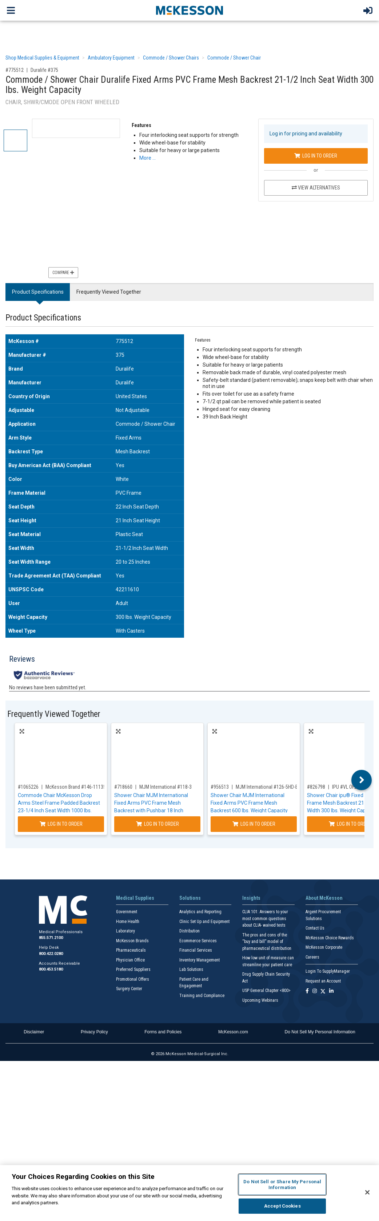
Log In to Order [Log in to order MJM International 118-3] (157, 824)
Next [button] (361, 780)
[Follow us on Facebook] (307, 991)
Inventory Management (199, 960)
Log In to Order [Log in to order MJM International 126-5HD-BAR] (253, 824)
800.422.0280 (51, 953)
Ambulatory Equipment (111, 58)
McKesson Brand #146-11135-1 (77, 787)
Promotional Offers (132, 979)
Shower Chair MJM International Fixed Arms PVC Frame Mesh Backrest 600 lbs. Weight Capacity (249, 802)
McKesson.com (233, 1031)
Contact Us (315, 928)
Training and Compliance (201, 995)
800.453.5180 (51, 969)
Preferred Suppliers (133, 969)
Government (126, 911)
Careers (312, 957)
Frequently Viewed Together (108, 292)
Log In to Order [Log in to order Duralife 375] (315, 156)
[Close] (367, 1192)
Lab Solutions (191, 969)
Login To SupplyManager (328, 971)
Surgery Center (129, 988)
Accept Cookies (282, 1206)
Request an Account (323, 981)
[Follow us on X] (323, 991)
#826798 (316, 787)
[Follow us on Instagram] (314, 991)
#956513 (220, 787)
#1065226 (28, 787)
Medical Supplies (135, 898)
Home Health (127, 921)
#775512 (14, 70)
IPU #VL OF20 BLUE (351, 787)
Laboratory (125, 931)
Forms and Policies (162, 1031)
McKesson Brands (132, 940)
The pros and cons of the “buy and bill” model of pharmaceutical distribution (266, 941)
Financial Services (195, 950)
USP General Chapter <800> (266, 990)
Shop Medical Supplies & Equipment (42, 58)
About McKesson (324, 898)
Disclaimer (34, 1031)
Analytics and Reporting (200, 911)
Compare (63, 272)
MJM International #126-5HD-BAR (270, 787)
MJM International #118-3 (165, 787)
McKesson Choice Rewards (330, 937)
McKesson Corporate (324, 947)
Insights (251, 898)
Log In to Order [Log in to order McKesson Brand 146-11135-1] (61, 824)
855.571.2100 (51, 937)
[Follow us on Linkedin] (331, 991)
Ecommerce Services (198, 940)
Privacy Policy (94, 1031)
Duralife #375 (44, 70)
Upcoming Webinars (260, 1000)
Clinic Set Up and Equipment (204, 921)
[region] (189, 1193)
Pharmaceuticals (131, 950)
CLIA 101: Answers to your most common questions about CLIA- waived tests (265, 918)
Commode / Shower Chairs (171, 58)
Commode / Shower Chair (234, 58)
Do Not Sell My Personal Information (320, 1031)
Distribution (189, 931)
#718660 (123, 787)
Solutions (190, 898)
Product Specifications (38, 292)
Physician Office (130, 960)
